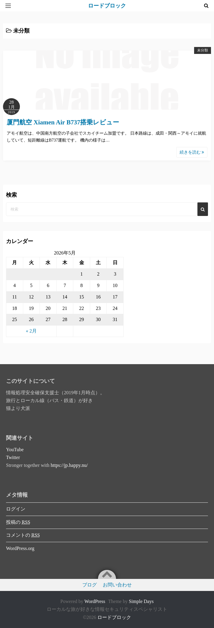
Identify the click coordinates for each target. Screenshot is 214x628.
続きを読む (192, 152)
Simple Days (141, 601)
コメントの (23, 535)
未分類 (202, 50)
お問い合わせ (117, 584)
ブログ (89, 584)
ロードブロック (114, 617)
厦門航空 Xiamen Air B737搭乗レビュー (63, 122)
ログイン (15, 508)
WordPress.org (20, 548)
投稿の (18, 522)
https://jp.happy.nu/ (69, 465)
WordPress (94, 601)
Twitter (13, 457)
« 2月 (31, 330)
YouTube (15, 449)
